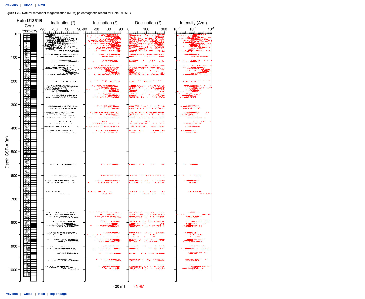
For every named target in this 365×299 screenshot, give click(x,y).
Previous (11, 5)
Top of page (58, 294)
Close (28, 5)
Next (41, 5)
